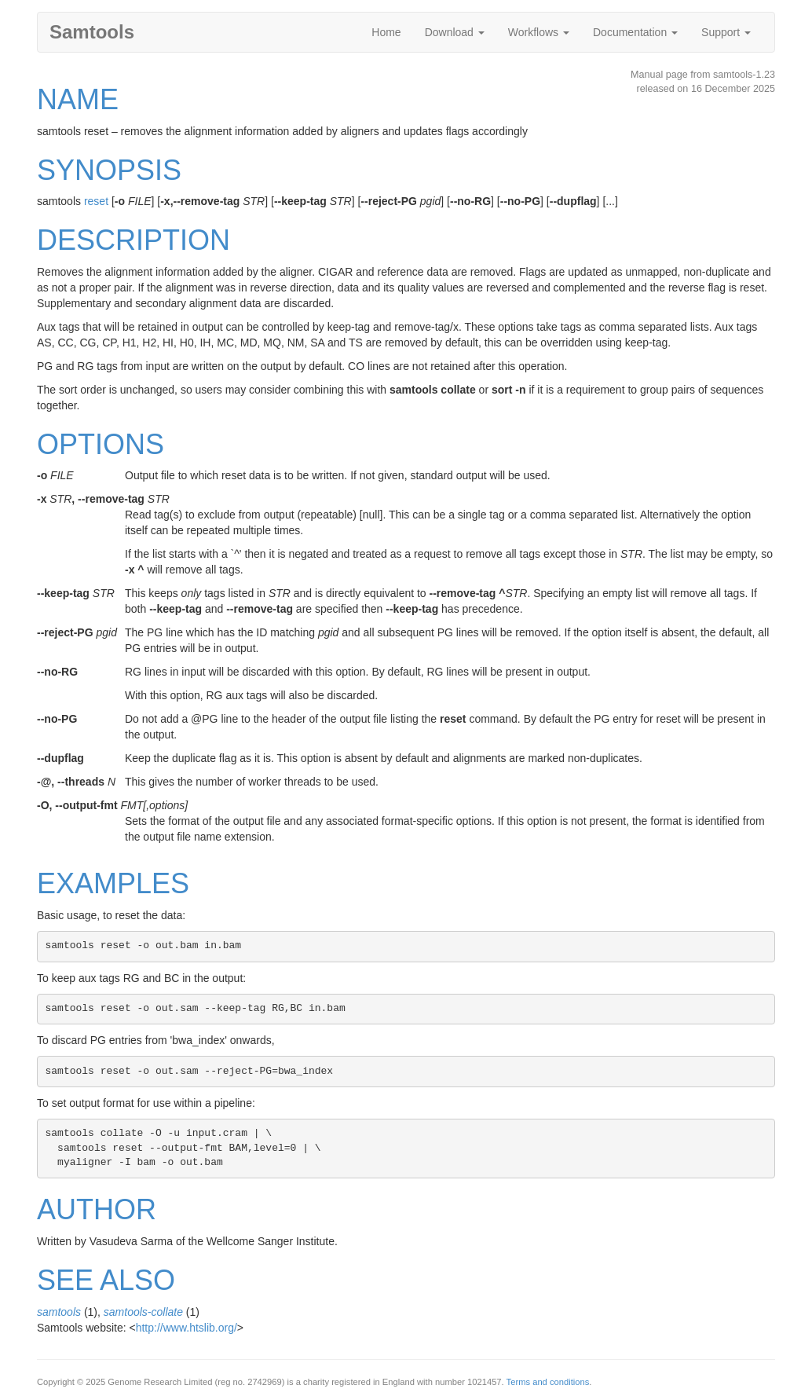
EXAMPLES (113, 883)
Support (726, 32)
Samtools (91, 31)
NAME (78, 99)
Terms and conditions (548, 1382)
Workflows (538, 32)
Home (386, 32)
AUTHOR (96, 1209)
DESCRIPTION (133, 240)
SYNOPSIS (109, 170)
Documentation (635, 32)
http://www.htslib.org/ (186, 1327)
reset (96, 201)
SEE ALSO (106, 1280)
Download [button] (455, 32)
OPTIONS (100, 444)
